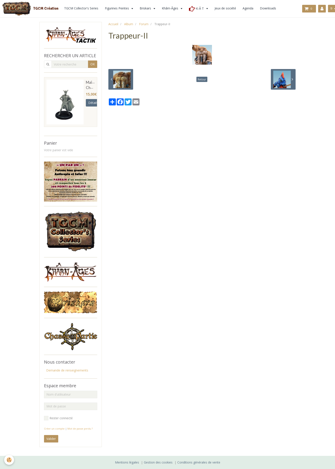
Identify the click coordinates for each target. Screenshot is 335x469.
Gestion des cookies (158, 462)
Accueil (113, 24)
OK (92, 64)
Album (128, 24)
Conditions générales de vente (198, 462)
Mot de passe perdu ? (80, 428)
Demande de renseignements (67, 370)
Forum (143, 24)
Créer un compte (54, 428)
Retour (202, 79)
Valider (51, 439)
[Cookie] (9, 460)
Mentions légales (127, 462)
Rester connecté (58, 418)
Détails (93, 103)
